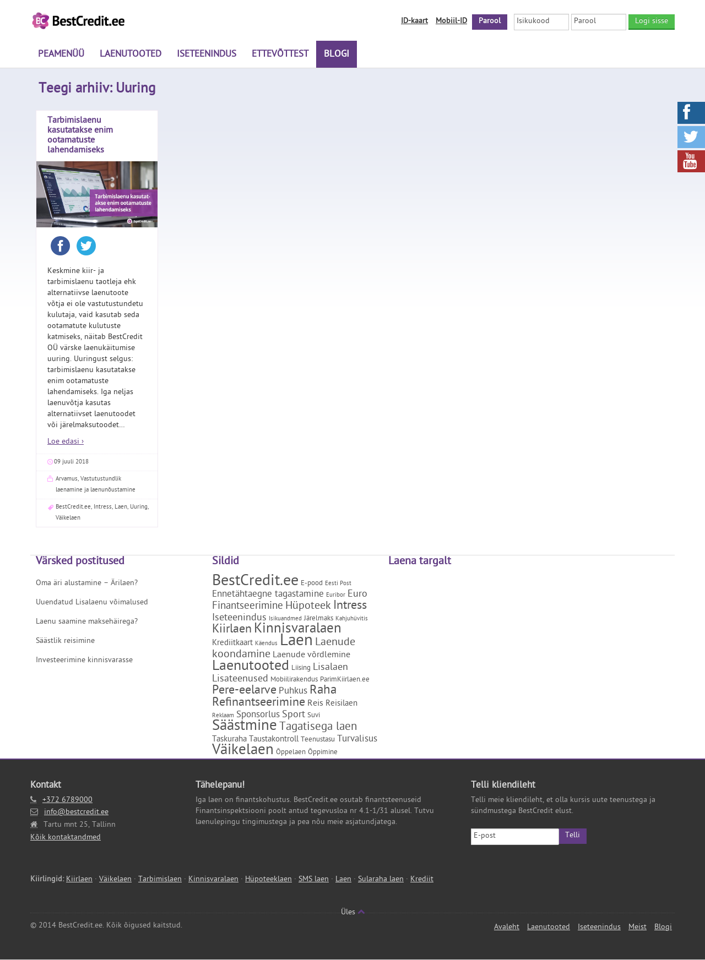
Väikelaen (68, 518)
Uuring (139, 507)
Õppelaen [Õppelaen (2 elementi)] (291, 753)
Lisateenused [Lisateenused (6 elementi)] (240, 679)
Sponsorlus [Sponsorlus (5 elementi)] (258, 715)
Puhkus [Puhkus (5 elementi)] (293, 691)
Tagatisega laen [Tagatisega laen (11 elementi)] (318, 727)
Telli (572, 836)
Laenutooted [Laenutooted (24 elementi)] (250, 667)
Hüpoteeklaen (268, 880)
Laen (121, 507)
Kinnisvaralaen (213, 880)
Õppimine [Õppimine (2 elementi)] (323, 753)
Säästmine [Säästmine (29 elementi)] (244, 727)
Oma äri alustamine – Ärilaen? (87, 583)
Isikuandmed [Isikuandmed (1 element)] (285, 619)
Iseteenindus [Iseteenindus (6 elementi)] (239, 618)
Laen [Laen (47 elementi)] (296, 642)
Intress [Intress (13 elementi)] (350, 606)
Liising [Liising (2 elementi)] (301, 668)
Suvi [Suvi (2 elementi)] (313, 716)
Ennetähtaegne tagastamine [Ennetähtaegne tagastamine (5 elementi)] (268, 595)
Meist (637, 927)
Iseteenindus (206, 55)
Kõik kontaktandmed (65, 838)
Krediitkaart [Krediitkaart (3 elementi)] (232, 643)
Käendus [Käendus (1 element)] (266, 644)
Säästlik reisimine (65, 641)
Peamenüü (61, 55)
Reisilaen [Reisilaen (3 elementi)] (341, 704)
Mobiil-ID (451, 21)
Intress (103, 507)
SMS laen (314, 880)
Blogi (336, 55)
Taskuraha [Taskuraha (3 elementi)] (229, 740)
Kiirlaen (79, 880)
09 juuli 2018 (71, 462)
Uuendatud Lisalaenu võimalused (92, 603)
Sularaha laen (381, 880)
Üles (353, 913)
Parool (490, 21)
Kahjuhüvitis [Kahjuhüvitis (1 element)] (351, 619)
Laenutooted (130, 55)
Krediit (421, 880)
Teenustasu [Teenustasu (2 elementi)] (318, 740)
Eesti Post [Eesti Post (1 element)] (338, 584)
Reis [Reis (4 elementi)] (315, 704)
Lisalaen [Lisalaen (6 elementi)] (330, 668)
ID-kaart (414, 21)
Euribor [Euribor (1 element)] (335, 595)
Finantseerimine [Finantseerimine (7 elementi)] (247, 607)
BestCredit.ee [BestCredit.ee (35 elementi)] (255, 582)
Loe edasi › (65, 442)
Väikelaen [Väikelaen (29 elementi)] (243, 751)
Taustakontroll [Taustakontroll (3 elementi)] (274, 740)
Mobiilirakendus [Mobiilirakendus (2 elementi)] (294, 680)
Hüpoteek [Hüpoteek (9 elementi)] (308, 606)
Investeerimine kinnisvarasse (84, 661)
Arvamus (67, 479)
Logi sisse (651, 21)
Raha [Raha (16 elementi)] (323, 691)
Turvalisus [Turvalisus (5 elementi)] (357, 739)
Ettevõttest (280, 55)
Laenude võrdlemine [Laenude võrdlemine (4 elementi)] (311, 656)
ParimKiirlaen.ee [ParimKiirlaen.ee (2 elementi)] (345, 680)
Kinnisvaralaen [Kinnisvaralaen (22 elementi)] (297, 630)
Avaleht (506, 927)
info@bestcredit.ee (76, 812)
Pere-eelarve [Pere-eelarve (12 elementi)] (244, 691)
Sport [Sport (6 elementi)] (293, 715)
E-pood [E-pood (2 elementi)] (312, 584)
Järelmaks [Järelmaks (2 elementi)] (318, 619)
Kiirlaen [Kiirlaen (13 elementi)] (232, 630)
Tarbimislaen (160, 880)
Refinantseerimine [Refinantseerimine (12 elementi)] (258, 703)
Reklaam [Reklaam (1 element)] (223, 716)
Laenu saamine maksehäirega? (87, 622)
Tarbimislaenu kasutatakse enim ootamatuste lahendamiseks (80, 136)
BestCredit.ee (73, 507)
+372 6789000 (67, 800)
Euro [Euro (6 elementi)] (357, 595)
